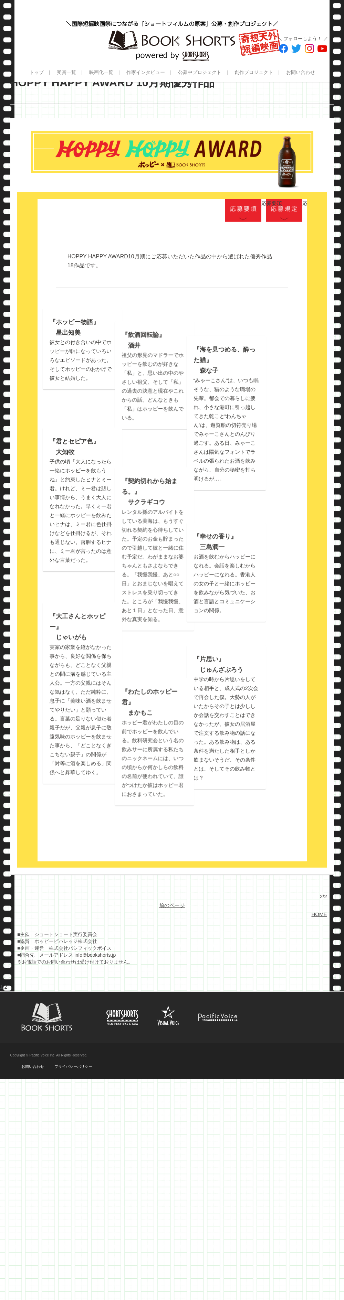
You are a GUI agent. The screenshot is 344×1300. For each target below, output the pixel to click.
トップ (36, 72)
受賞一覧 (66, 72)
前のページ (172, 973)
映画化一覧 (101, 72)
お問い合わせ (300, 72)
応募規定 (284, 210)
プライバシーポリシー (73, 1134)
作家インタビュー (145, 72)
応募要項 (243, 210)
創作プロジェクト (253, 72)
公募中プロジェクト (199, 72)
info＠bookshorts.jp (95, 1023)
